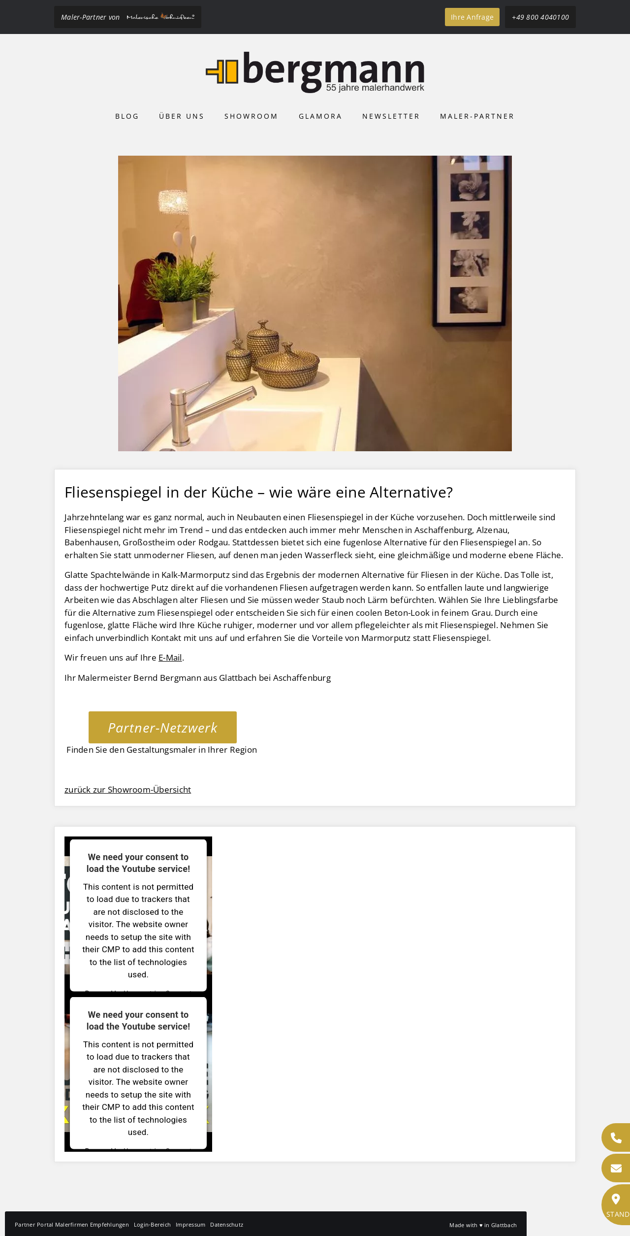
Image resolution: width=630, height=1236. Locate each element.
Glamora (321, 116)
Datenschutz (226, 1224)
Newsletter (391, 116)
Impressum (190, 1224)
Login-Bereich (152, 1224)
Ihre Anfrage (472, 17)
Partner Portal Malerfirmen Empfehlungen (72, 1224)
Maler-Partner (477, 116)
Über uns (182, 116)
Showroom (251, 116)
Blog (127, 116)
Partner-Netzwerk (163, 727)
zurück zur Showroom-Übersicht (127, 789)
